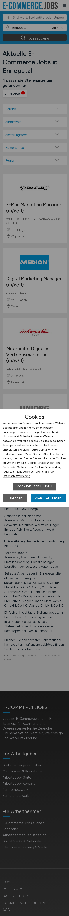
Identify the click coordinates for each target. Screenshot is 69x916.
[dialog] (34, 458)
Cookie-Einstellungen (34, 486)
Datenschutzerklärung (16, 476)
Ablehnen (15, 497)
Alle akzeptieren (48, 497)
